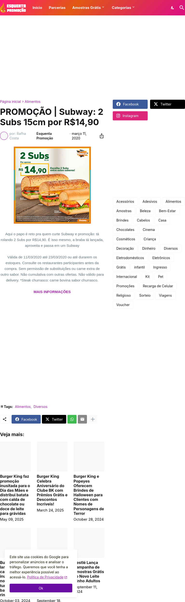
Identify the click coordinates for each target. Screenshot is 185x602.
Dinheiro (148, 248)
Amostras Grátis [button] (86, 7)
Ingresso (160, 267)
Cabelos (143, 220)
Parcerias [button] (57, 7)
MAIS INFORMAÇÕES (52, 292)
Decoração (125, 248)
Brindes (122, 220)
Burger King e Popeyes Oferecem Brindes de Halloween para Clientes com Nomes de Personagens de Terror (88, 495)
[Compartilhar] (100, 136)
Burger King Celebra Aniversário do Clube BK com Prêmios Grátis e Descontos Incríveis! (52, 490)
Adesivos (150, 201)
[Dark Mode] (173, 8)
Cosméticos (125, 239)
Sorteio (145, 295)
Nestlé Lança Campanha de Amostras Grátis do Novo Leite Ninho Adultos (88, 571)
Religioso (123, 295)
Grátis (121, 267)
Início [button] (37, 7)
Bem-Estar (167, 211)
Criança (150, 239)
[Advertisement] (92, 57)
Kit (147, 277)
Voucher (123, 305)
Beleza (145, 211)
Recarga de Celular (158, 286)
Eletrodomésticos (130, 258)
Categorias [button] (121, 7)
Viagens (165, 295)
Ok (41, 588)
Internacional (126, 277)
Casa (162, 220)
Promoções (125, 286)
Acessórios (125, 201)
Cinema (149, 230)
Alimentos (32, 101)
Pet (160, 277)
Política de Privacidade (45, 577)
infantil (139, 267)
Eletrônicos (161, 258)
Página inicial (10, 101)
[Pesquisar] (181, 8)
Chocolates (125, 230)
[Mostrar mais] (92, 419)
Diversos (40, 407)
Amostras (124, 211)
